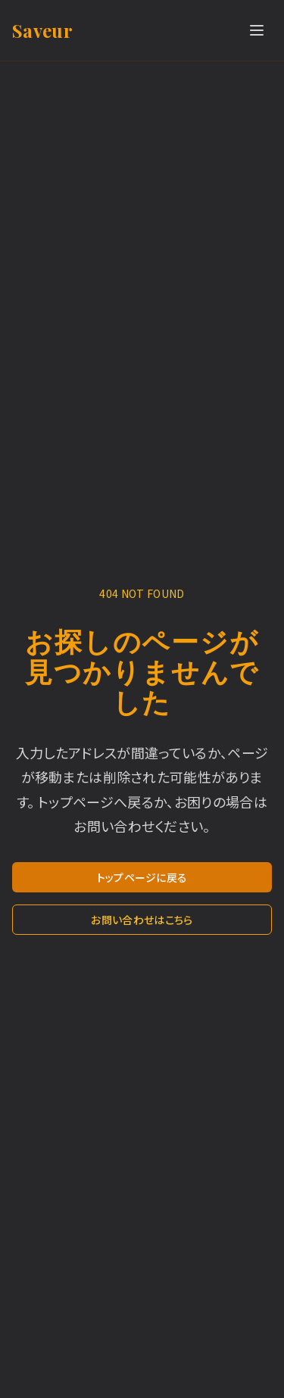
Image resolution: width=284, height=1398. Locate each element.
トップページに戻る (142, 877)
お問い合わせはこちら (141, 919)
